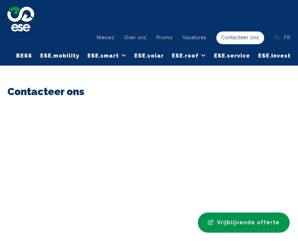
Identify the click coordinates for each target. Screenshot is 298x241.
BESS (24, 56)
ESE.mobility (59, 56)
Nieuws (106, 37)
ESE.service (232, 56)
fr (287, 37)
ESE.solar (149, 56)
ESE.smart (103, 56)
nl (277, 37)
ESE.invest (274, 56)
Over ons (135, 37)
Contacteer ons (240, 37)
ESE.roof (185, 56)
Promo (164, 37)
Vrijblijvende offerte (244, 222)
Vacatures (194, 37)
